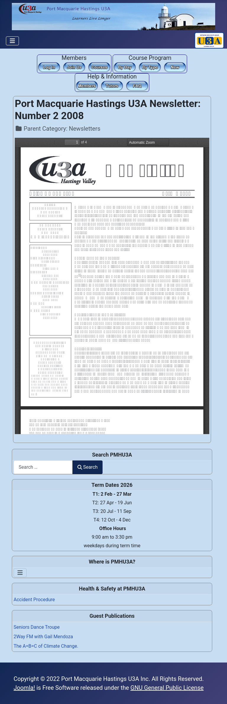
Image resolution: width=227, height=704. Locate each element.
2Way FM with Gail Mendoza (43, 636)
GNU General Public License (167, 687)
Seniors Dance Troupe (37, 627)
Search (87, 467)
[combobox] (43, 467)
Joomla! (24, 687)
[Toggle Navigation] (12, 40)
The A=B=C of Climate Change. (46, 646)
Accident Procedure (34, 599)
